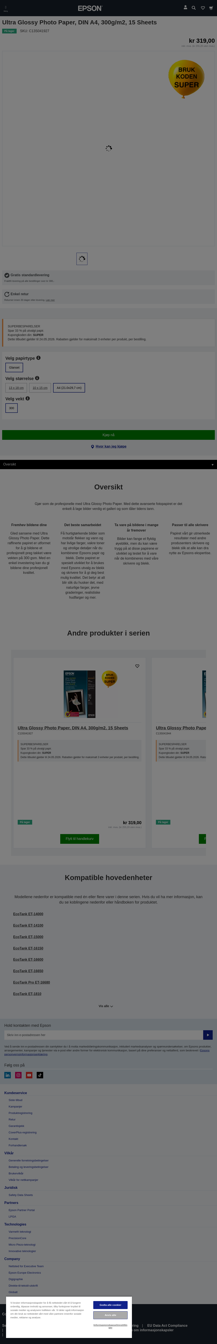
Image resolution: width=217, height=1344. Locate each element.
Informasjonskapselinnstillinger (110, 1326)
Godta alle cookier (110, 1305)
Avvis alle (110, 1315)
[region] (69, 1317)
